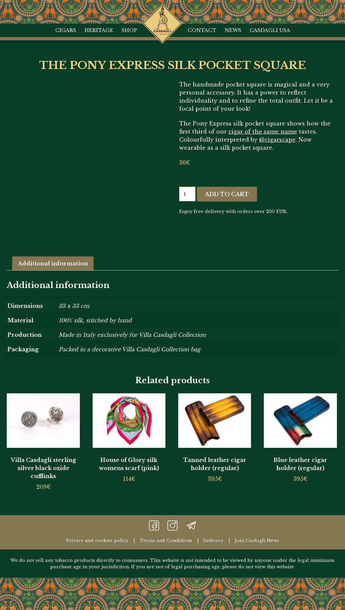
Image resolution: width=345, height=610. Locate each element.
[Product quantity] (187, 194)
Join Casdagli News (256, 539)
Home (162, 10)
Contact (202, 30)
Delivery (213, 539)
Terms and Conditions (165, 539)
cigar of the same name (262, 131)
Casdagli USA (270, 30)
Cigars (65, 30)
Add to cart (227, 194)
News (233, 30)
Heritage (99, 30)
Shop (129, 30)
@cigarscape (277, 139)
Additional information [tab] (53, 262)
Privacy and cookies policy (97, 539)
